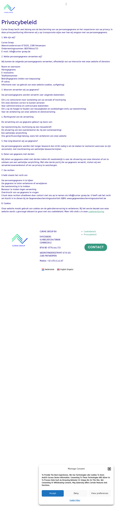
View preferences (99, 493)
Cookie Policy (75, 500)
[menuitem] (48, 269)
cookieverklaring (96, 211)
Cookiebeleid (90, 231)
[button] (109, 468)
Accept (52, 493)
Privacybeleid (90, 234)
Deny (76, 493)
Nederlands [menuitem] (49, 269)
